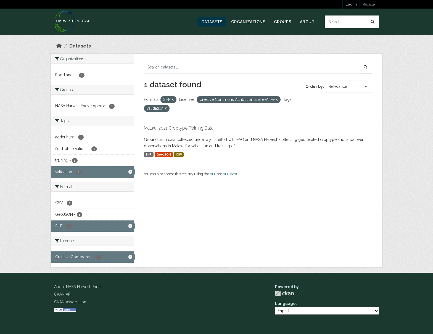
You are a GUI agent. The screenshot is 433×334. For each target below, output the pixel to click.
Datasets (212, 22)
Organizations (248, 22)
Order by (314, 86)
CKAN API (62, 294)
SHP (149, 154)
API (212, 174)
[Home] (59, 46)
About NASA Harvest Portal (78, 287)
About (307, 22)
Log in (351, 4)
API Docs (229, 174)
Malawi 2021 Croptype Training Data (178, 128)
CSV (179, 154)
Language (285, 303)
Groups (282, 22)
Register (369, 4)
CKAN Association (70, 302)
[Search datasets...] (352, 21)
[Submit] (372, 21)
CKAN (284, 293)
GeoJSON (164, 154)
